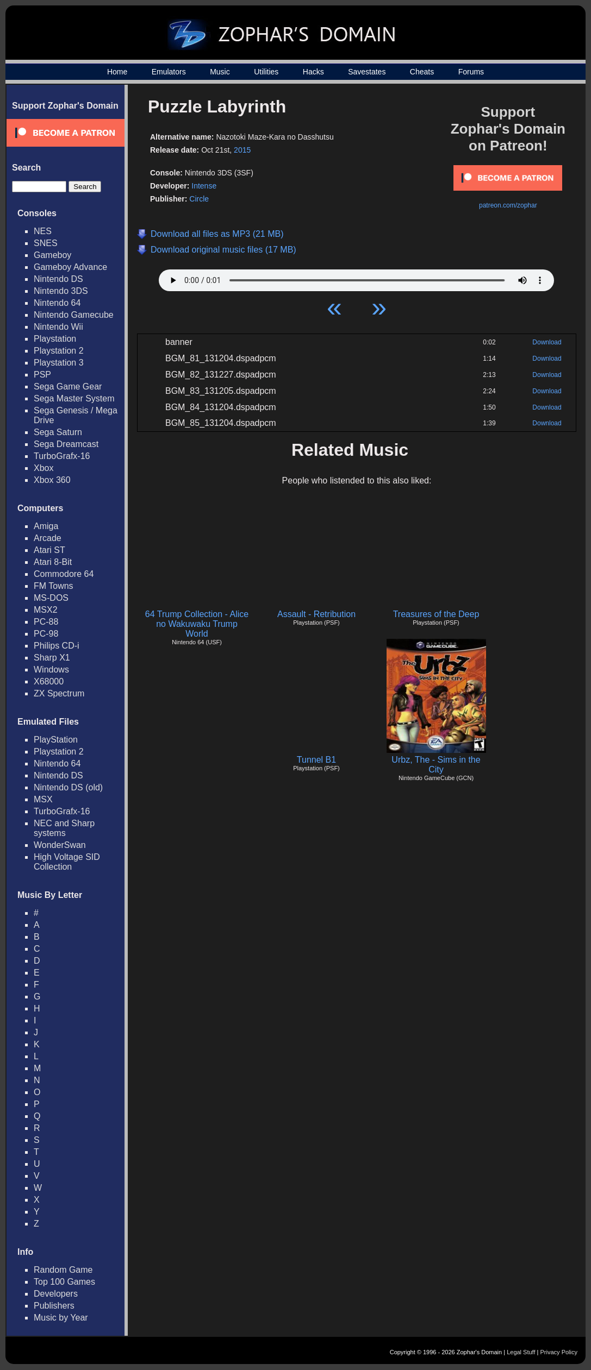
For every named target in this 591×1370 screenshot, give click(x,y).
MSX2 (46, 609)
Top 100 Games (64, 1281)
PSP (42, 374)
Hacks (313, 71)
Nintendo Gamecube (74, 314)
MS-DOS (51, 597)
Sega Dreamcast (66, 444)
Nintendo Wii (58, 326)
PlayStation (56, 739)
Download (546, 342)
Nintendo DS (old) (68, 787)
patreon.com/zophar (508, 205)
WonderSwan (60, 845)
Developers (56, 1293)
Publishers (54, 1305)
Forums (471, 71)
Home (117, 71)
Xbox (43, 468)
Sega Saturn (58, 432)
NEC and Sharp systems (64, 828)
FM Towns (53, 585)
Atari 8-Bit (53, 562)
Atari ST (49, 550)
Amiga (46, 526)
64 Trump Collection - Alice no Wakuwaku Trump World (196, 623)
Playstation (55, 338)
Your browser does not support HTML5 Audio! (356, 277)
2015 (242, 150)
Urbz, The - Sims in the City (435, 764)
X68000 (49, 681)
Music (220, 71)
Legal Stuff (521, 1352)
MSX (43, 799)
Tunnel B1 (316, 759)
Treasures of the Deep (436, 614)
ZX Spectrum (59, 693)
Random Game (63, 1269)
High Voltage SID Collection (67, 861)
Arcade (47, 538)
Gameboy (52, 255)
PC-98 (46, 633)
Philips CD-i (56, 645)
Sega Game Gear (68, 386)
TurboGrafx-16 (62, 456)
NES (43, 231)
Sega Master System (74, 398)
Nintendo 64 (57, 302)
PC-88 (46, 621)
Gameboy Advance (70, 267)
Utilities (266, 71)
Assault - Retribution (316, 614)
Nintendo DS (58, 279)
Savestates (366, 71)
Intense (203, 185)
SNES (46, 243)
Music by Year (61, 1317)
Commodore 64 (64, 574)
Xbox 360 (52, 480)
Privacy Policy (558, 1352)
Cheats (422, 71)
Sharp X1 (52, 657)
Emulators (169, 71)
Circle (199, 198)
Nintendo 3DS (61, 291)
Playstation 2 (59, 350)
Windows (51, 669)
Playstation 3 (59, 362)
